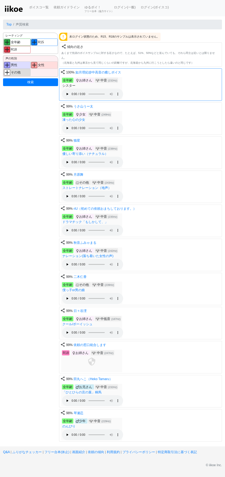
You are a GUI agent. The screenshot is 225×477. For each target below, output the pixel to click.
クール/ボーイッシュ (77, 324)
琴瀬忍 (78, 413)
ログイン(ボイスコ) (155, 7)
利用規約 (113, 452)
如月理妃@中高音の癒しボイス (98, 72)
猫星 (77, 140)
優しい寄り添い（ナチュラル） (85, 153)
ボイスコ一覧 (39, 7)
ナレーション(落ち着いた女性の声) (88, 256)
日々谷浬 (80, 311)
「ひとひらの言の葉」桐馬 (81, 392)
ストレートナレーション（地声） (86, 188)
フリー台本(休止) (56, 452)
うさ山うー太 (83, 106)
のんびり (68, 426)
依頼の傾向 (96, 452)
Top (9, 24)
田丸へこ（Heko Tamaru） (93, 379)
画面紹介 (78, 452)
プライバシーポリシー (138, 452)
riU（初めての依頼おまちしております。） (105, 208)
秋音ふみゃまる (85, 242)
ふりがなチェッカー (27, 452)
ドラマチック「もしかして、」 (85, 222)
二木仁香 (80, 276)
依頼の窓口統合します (90, 345)
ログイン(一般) (125, 7)
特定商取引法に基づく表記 (177, 452)
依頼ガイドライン (67, 7)
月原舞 (78, 174)
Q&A (6, 452)
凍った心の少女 (73, 119)
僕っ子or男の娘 (73, 290)
